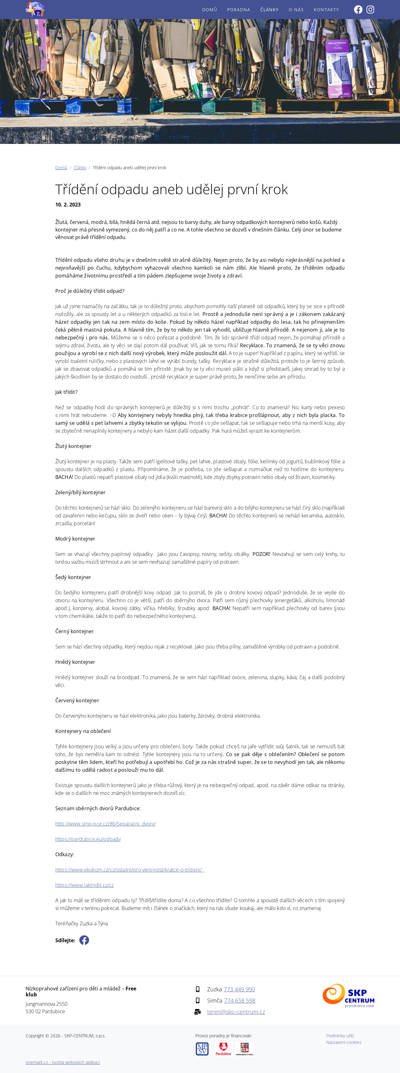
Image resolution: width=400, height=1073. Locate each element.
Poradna (238, 10)
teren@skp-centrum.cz (236, 1011)
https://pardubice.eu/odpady (88, 839)
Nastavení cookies (344, 1042)
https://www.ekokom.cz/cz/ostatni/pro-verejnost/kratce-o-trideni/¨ (129, 869)
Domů (209, 10)
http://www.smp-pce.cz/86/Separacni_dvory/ (105, 823)
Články (269, 10)
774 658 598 (239, 1000)
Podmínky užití (340, 1036)
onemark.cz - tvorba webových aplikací (63, 1062)
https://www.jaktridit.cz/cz (84, 885)
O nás (296, 10)
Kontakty (326, 10)
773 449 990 (239, 989)
